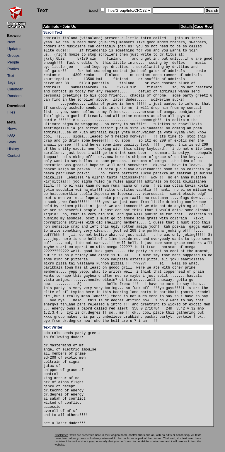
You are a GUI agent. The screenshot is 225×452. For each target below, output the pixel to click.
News (12, 128)
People (13, 62)
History (13, 149)
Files (11, 112)
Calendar (15, 89)
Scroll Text (52, 32)
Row (209, 26)
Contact (13, 155)
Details (186, 26)
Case (198, 26)
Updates (14, 49)
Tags (11, 82)
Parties (13, 69)
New (11, 42)
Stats (11, 142)
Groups (13, 55)
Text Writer (52, 327)
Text (10, 75)
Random (14, 96)
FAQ (11, 135)
